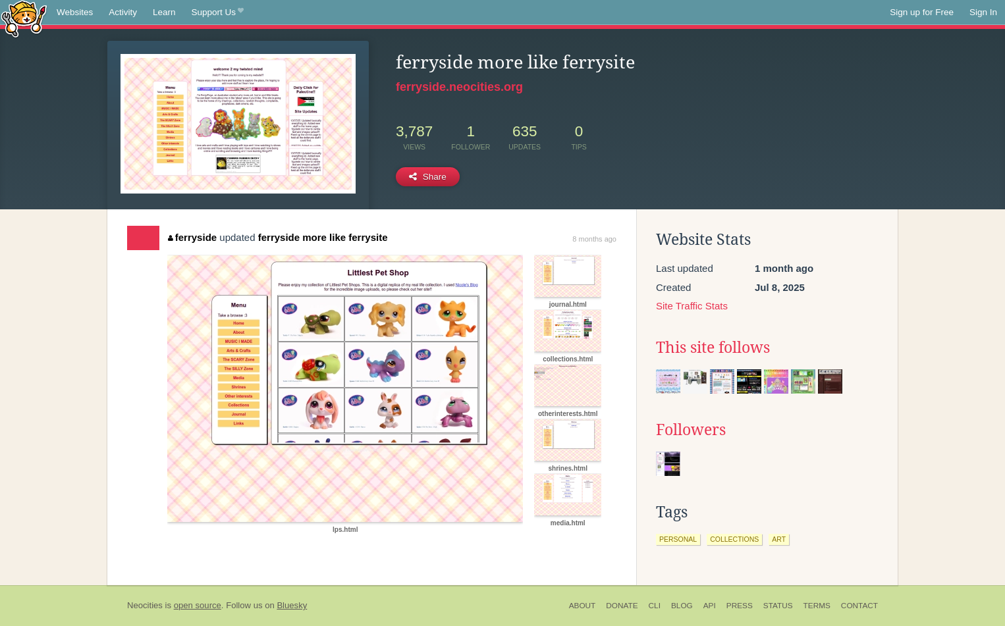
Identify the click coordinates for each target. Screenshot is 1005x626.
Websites (75, 12)
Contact (859, 605)
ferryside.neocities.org (459, 86)
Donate (622, 605)
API (709, 605)
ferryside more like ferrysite (323, 237)
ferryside (192, 237)
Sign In (983, 12)
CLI (655, 605)
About (582, 605)
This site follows (713, 347)
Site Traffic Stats (692, 305)
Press (739, 605)
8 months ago (594, 239)
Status (778, 605)
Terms (816, 605)
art (779, 539)
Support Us (218, 12)
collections (734, 539)
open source (197, 605)
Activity (123, 12)
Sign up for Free (922, 12)
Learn (164, 12)
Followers (691, 429)
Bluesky (292, 605)
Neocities (145, 605)
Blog (682, 605)
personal (678, 539)
